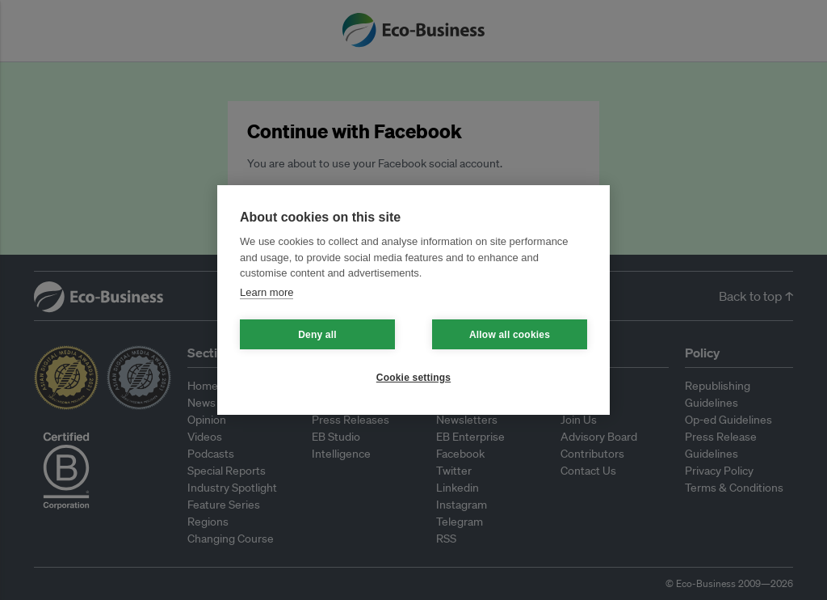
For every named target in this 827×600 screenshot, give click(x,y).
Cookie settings (413, 377)
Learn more (266, 292)
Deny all (317, 334)
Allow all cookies (509, 334)
